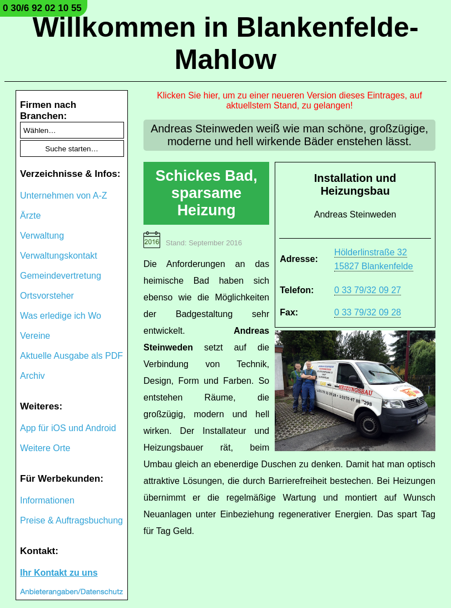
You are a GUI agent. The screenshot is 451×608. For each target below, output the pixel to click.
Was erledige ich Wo (60, 315)
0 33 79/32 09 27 (367, 290)
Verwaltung (42, 235)
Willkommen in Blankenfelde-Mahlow (225, 43)
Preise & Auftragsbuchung (71, 520)
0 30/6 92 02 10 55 (42, 8)
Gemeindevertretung (60, 275)
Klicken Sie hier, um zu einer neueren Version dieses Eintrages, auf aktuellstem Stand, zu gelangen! (289, 100)
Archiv (32, 375)
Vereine (35, 335)
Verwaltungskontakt (58, 255)
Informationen (47, 500)
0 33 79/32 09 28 (367, 312)
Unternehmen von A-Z (63, 195)
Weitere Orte (45, 448)
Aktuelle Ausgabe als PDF (71, 355)
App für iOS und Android (68, 428)
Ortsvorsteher (47, 295)
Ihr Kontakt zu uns (59, 572)
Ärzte (30, 215)
